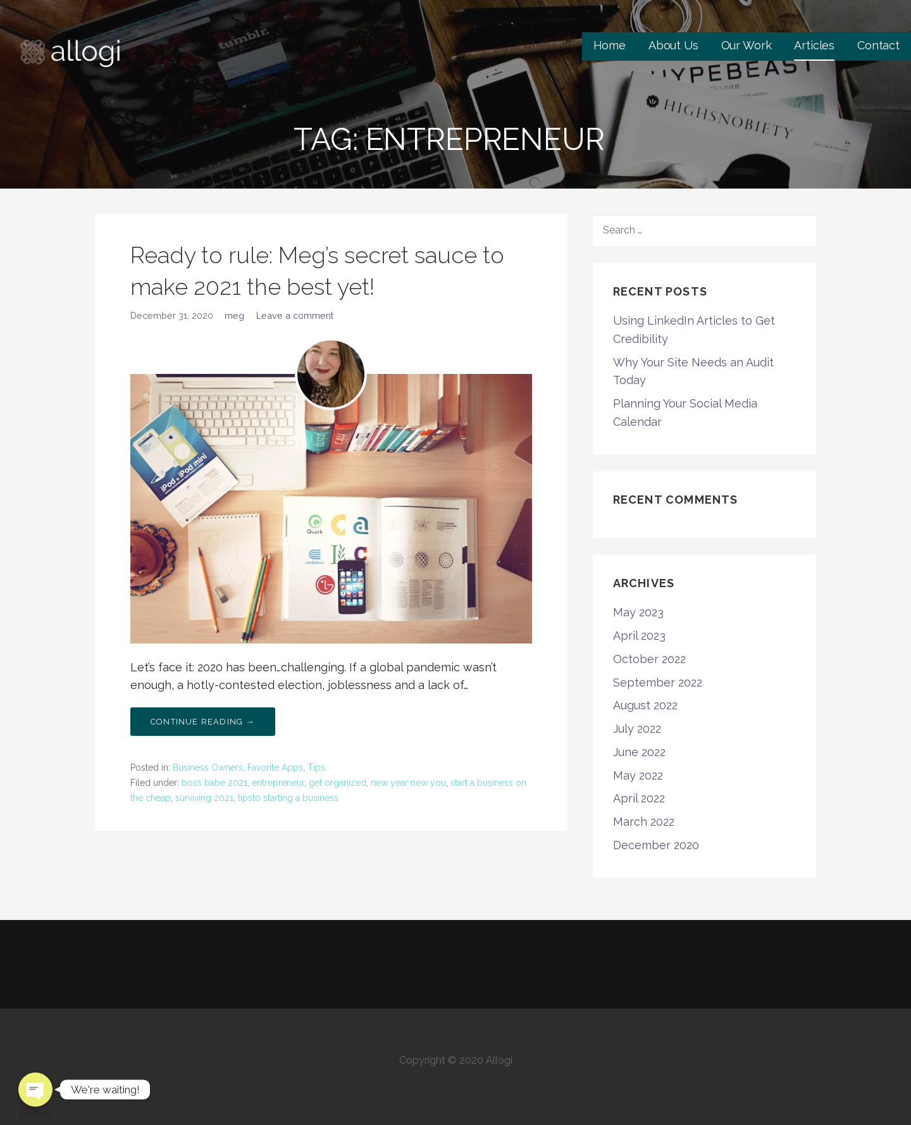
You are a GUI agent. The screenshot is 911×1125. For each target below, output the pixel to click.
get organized (337, 783)
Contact (878, 45)
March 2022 (643, 821)
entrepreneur (278, 783)
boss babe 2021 (214, 783)
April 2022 (639, 798)
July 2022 (637, 728)
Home (609, 45)
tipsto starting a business (288, 798)
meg (234, 315)
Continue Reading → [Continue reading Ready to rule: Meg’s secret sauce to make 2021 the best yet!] (203, 721)
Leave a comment (294, 315)
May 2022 (638, 775)
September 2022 (657, 682)
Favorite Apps (275, 767)
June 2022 (639, 752)
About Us (673, 45)
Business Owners (208, 767)
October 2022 (649, 659)
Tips (316, 767)
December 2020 (656, 845)
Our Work (746, 45)
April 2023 (639, 635)
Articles (814, 45)
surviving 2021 (204, 798)
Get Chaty (35, 1113)
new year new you (408, 783)
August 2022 (645, 705)
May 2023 (638, 612)
